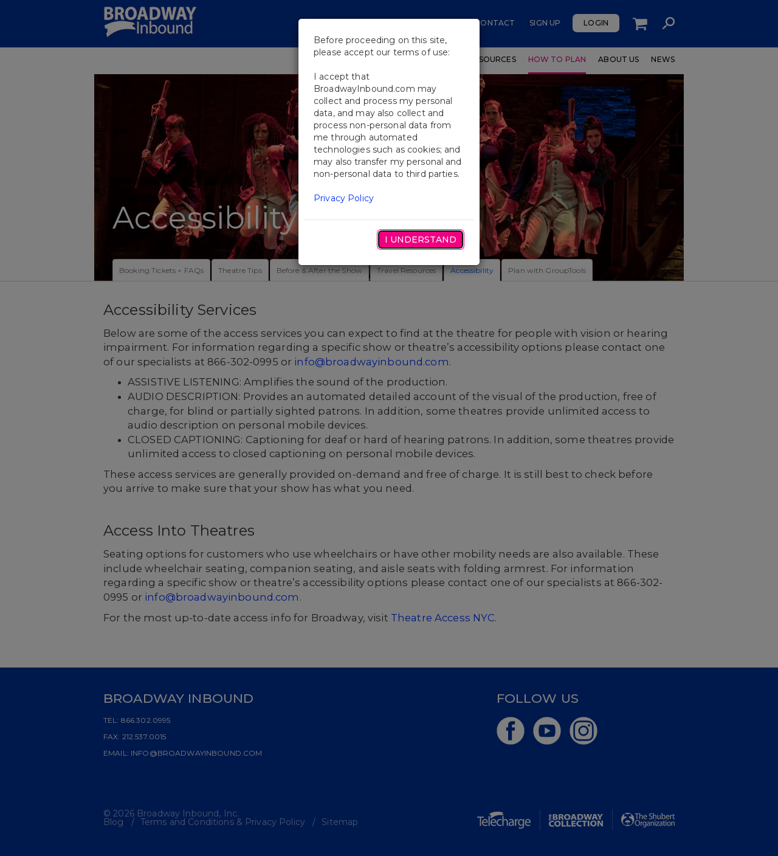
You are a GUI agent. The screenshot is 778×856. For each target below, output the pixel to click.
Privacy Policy (344, 198)
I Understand (420, 239)
